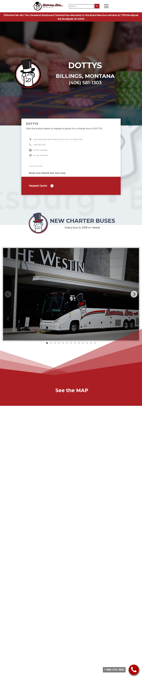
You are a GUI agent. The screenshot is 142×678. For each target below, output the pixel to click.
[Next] (134, 294)
